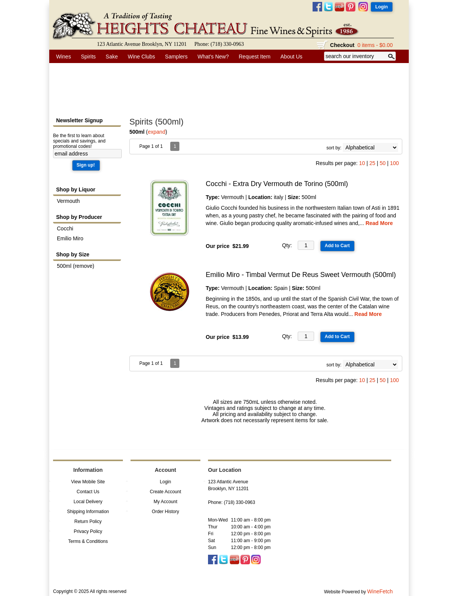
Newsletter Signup (79, 120)
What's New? (211, 56)
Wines (61, 56)
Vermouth (68, 201)
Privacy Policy (88, 531)
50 (383, 163)
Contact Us (88, 491)
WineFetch (380, 591)
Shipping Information (88, 511)
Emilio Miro (70, 238)
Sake (112, 56)
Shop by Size (72, 254)
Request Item (255, 56)
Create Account (165, 491)
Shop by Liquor (75, 189)
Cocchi (65, 228)
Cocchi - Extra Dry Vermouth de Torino (277, 184)
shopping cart (323, 45)
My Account (165, 501)
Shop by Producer (79, 217)
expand (156, 132)
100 (394, 163)
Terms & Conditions (88, 541)
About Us (289, 56)
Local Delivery (88, 501)
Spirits (86, 56)
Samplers (176, 56)
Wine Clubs (139, 56)
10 (362, 163)
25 (372, 163)
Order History (165, 511)
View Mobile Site (88, 481)
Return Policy (88, 521)
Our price (217, 246)
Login (165, 481)
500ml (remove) (75, 266)
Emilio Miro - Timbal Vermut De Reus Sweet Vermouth (301, 275)
